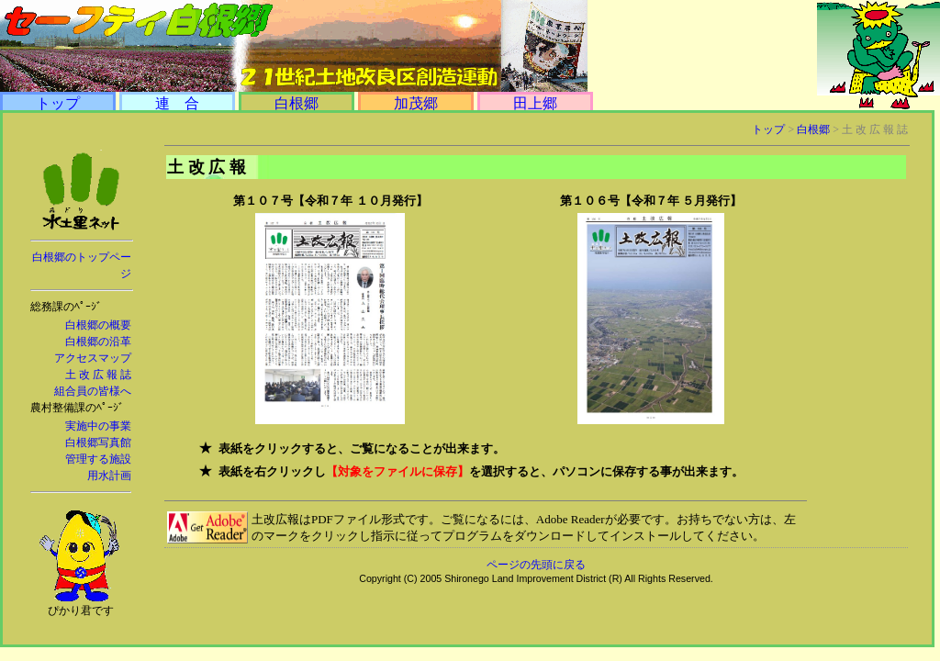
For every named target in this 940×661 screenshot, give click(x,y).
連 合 (177, 103)
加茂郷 (416, 103)
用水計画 (109, 475)
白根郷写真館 (98, 442)
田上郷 (535, 103)
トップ (58, 103)
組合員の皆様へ (92, 391)
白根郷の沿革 (98, 341)
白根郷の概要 (98, 325)
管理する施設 (98, 459)
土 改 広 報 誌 (98, 374)
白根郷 (296, 103)
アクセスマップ (92, 358)
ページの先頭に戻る (536, 564)
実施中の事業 (98, 426)
